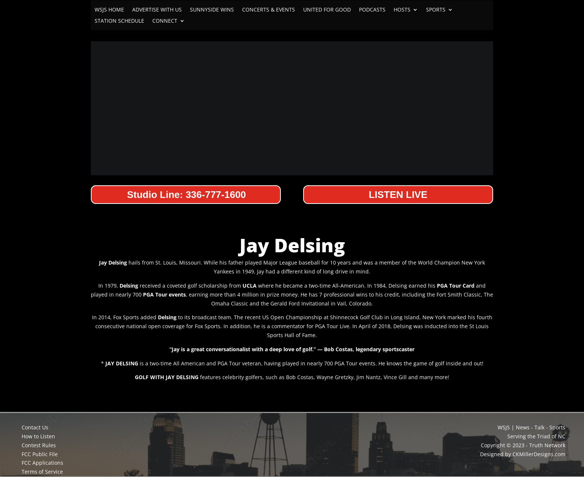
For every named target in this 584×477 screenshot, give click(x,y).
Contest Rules (39, 445)
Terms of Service (42, 471)
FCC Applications (42, 462)
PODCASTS (372, 10)
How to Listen (38, 436)
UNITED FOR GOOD (327, 10)
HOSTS (402, 10)
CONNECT (164, 21)
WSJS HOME (109, 10)
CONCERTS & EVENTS (268, 10)
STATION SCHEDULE (119, 21)
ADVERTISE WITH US (157, 10)
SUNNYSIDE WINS (212, 10)
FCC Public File (40, 454)
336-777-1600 (215, 194)
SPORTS (435, 10)
